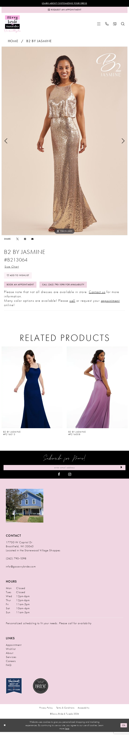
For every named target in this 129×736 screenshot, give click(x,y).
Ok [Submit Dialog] (123, 729)
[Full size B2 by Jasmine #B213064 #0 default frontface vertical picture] (64, 142)
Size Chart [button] (13, 268)
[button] (99, 25)
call (72, 304)
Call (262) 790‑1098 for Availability (68, 287)
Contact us (97, 295)
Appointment (14, 649)
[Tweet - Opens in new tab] (17, 239)
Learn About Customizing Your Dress (64, 3)
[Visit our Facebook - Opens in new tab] (59, 478)
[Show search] (123, 25)
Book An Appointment (21, 287)
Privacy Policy (46, 711)
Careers (11, 665)
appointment (110, 304)
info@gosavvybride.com (21, 570)
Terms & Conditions (65, 711)
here (67, 732)
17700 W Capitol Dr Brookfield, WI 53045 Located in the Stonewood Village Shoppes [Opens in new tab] (33, 550)
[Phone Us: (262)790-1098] (107, 25)
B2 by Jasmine (39, 42)
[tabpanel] (64, 142)
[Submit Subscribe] (120, 471)
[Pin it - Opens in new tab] (25, 239)
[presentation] (32, 391)
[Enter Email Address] (64, 471)
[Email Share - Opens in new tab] (32, 240)
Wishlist (11, 653)
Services (11, 661)
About (9, 657)
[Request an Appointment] (64, 10)
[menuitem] (99, 25)
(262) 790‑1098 (16, 562)
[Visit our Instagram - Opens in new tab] (69, 478)
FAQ (9, 669)
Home (13, 42)
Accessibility (83, 711)
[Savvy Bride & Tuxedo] (12, 25)
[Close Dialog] (5, 729)
